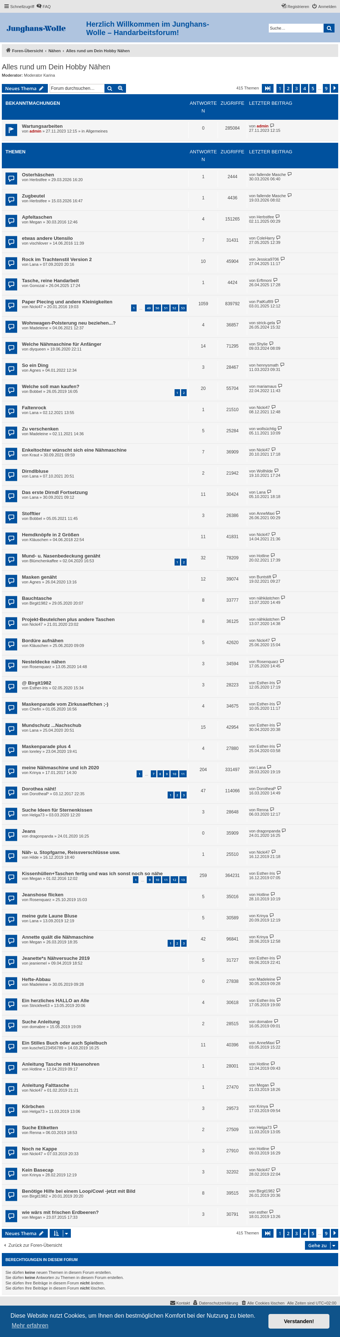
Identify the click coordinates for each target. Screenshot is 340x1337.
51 (166, 308)
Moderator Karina (39, 75)
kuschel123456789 (46, 1048)
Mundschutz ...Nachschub (51, 725)
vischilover (39, 243)
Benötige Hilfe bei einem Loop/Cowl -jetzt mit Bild (78, 1191)
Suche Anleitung (41, 1021)
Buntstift (264, 577)
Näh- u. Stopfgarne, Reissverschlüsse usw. (71, 852)
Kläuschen (39, 539)
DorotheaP (39, 794)
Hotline (263, 555)
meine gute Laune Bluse (49, 916)
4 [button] (304, 88)
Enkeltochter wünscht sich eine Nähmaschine (74, 450)
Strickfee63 (40, 1005)
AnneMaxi (266, 513)
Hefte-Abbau (36, 979)
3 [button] (296, 88)
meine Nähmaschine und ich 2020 (60, 767)
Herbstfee (38, 179)
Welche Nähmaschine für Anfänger (62, 344)
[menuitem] (43, 6)
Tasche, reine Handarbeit (50, 280)
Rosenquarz (40, 666)
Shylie (262, 344)
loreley (35, 751)
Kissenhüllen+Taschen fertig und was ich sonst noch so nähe (92, 873)
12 (174, 879)
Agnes (35, 370)
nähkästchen (268, 598)
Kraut (34, 455)
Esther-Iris (39, 688)
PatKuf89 (265, 301)
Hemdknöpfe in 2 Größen (50, 534)
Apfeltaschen (37, 217)
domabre (37, 1026)
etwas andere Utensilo (47, 238)
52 (174, 308)
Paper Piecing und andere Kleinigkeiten (67, 301)
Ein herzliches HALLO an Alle (55, 1000)
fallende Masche (271, 174)
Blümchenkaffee (44, 561)
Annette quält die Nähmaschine (57, 937)
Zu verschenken (40, 429)
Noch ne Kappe (39, 1149)
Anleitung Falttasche (45, 1085)
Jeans (28, 831)
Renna (262, 810)
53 (183, 308)
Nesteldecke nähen (43, 661)
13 (183, 879)
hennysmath (268, 365)
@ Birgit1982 (36, 683)
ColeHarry (266, 238)
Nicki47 (36, 306)
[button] (268, 88)
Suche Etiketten (40, 1127)
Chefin (35, 709)
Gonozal (37, 285)
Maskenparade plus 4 (46, 746)
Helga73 (37, 815)
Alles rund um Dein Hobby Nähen (56, 67)
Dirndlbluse (35, 471)
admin (35, 131)
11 (183, 773)
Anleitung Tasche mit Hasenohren (60, 1064)
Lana (34, 264)
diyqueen (38, 349)
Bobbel (36, 391)
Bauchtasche (37, 598)
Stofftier (31, 513)
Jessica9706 (268, 259)
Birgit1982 (39, 603)
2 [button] (288, 88)
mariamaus (266, 386)
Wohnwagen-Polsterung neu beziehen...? (69, 323)
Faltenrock (34, 407)
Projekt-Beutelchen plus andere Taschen (68, 619)
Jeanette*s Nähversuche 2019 (55, 958)
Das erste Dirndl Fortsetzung (55, 492)
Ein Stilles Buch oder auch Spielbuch (64, 1043)
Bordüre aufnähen (43, 640)
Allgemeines (97, 131)
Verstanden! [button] (299, 1321)
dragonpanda (41, 836)
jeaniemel (38, 963)
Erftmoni (264, 280)
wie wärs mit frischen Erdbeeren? (60, 1212)
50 (157, 308)
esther (262, 1212)
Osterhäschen (38, 174)
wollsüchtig (266, 428)
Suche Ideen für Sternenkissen (57, 810)
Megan (36, 222)
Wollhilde (265, 471)
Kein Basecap (38, 1170)
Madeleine (39, 328)
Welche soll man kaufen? (50, 386)
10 (174, 773)
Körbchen (33, 1106)
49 (148, 308)
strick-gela (266, 323)
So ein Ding (35, 365)
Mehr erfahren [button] (30, 1325)
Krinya (35, 772)
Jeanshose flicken (43, 894)
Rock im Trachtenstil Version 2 (57, 259)
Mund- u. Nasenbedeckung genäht (61, 556)
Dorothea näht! (39, 789)
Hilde (34, 857)
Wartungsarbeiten (42, 126)
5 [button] (313, 88)
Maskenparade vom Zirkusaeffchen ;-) (65, 704)
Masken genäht (39, 577)
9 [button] (326, 88)
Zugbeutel (33, 196)
